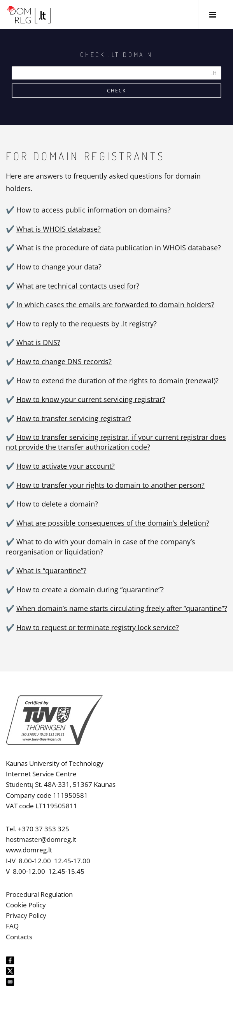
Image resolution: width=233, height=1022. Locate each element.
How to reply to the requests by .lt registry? (86, 323)
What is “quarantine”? (51, 570)
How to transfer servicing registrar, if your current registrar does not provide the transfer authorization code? (116, 442)
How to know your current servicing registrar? (90, 399)
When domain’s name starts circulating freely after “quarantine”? (121, 608)
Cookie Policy (26, 904)
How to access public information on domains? (93, 209)
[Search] (116, 73)
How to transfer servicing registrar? (73, 418)
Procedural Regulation (39, 894)
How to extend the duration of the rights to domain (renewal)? (117, 380)
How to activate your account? (65, 466)
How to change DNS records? (64, 361)
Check (116, 90)
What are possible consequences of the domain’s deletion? (112, 523)
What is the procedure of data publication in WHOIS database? (118, 247)
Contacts (19, 936)
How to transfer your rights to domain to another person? (110, 485)
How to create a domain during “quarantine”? (90, 589)
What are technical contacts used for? (77, 285)
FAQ (12, 925)
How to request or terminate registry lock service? (97, 627)
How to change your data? (59, 266)
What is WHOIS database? (58, 229)
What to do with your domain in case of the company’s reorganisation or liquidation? (100, 546)
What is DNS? (38, 342)
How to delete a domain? (57, 503)
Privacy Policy (26, 915)
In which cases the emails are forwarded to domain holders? (115, 304)
